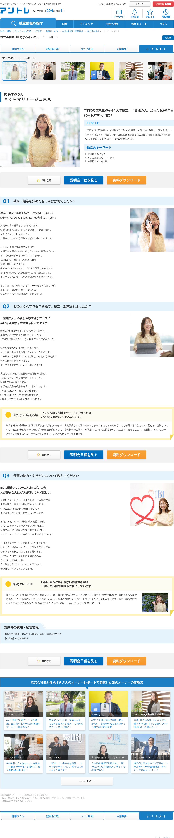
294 (49, 10)
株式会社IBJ (93, 31)
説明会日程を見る (83, 180)
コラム (163, 24)
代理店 (38, 31)
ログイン (140, 4)
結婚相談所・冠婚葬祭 (72, 31)
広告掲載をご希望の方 (115, 4)
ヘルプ (100, 4)
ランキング (86, 24)
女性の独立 (112, 24)
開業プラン (18, 49)
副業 (64, 24)
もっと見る (85, 781)
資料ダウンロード (126, 180)
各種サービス (52, 31)
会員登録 (163, 4)
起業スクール (139, 24)
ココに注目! (87, 49)
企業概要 (121, 49)
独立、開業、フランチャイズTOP (15, 31)
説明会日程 (52, 49)
